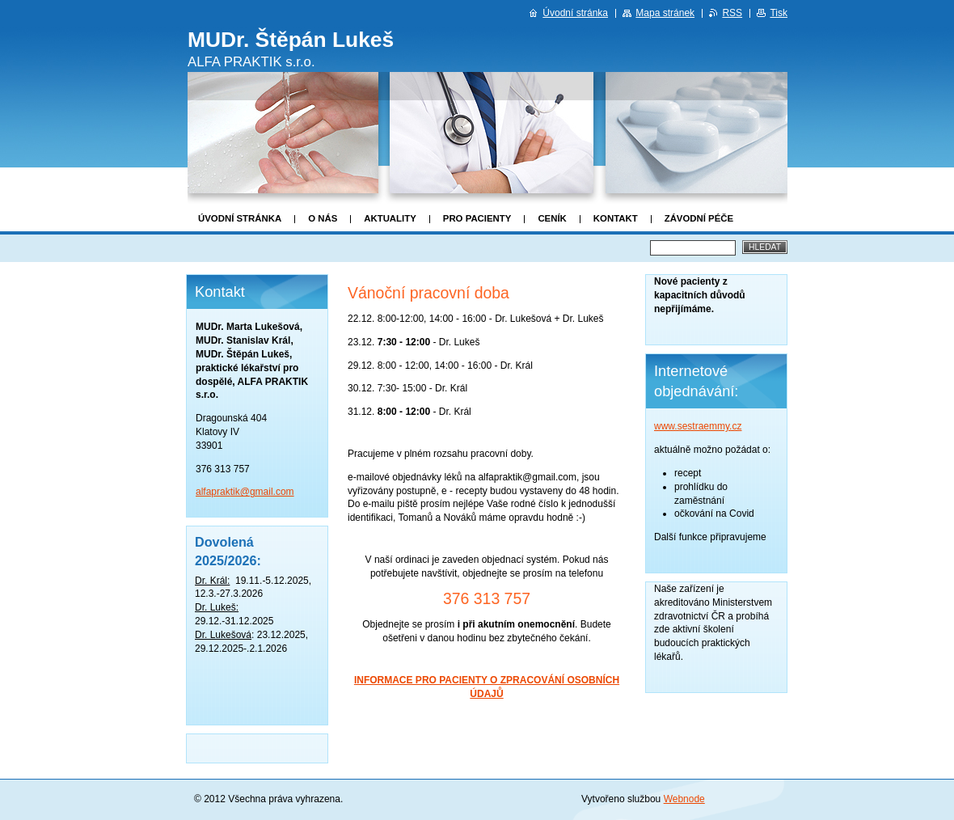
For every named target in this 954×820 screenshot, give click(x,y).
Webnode (684, 799)
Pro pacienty (477, 218)
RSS (732, 13)
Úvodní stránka (239, 218)
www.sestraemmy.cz (697, 426)
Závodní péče (699, 218)
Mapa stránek (664, 13)
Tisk (778, 13)
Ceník (552, 218)
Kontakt (615, 218)
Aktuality (390, 218)
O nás (322, 218)
